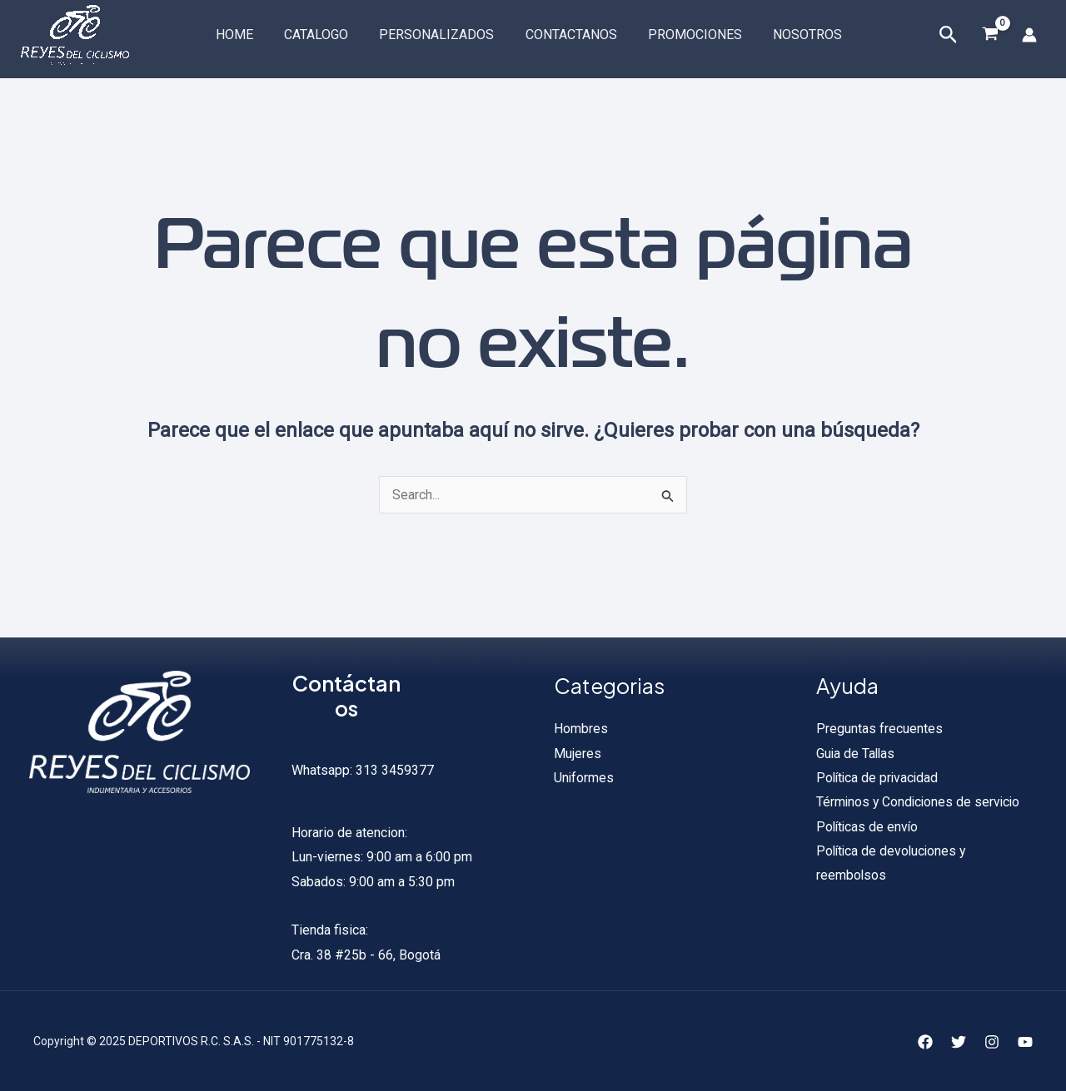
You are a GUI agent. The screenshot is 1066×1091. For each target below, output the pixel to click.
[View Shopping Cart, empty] (989, 35)
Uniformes (584, 778)
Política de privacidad (879, 778)
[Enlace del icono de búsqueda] (949, 35)
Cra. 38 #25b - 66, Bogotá (366, 955)
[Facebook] (925, 1041)
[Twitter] (958, 1041)
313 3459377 (393, 770)
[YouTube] (1025, 1041)
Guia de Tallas (856, 753)
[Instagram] (991, 1041)
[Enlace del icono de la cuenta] (1029, 34)
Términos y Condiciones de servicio (920, 803)
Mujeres (577, 753)
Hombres (581, 728)
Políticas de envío (868, 828)
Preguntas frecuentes (879, 728)
